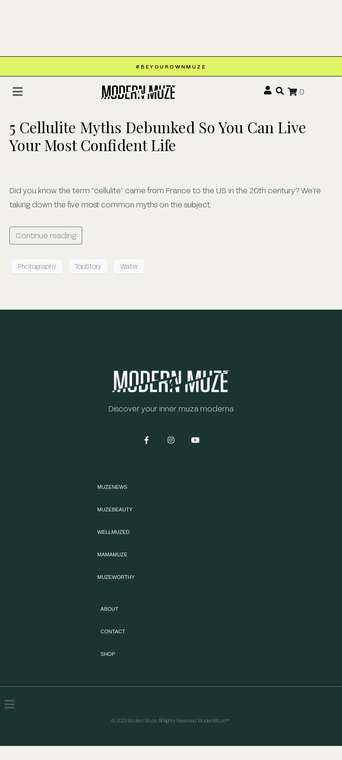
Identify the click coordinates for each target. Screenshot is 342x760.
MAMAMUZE (112, 554)
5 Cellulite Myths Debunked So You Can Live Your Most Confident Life (157, 136)
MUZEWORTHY (116, 577)
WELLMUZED (113, 532)
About (109, 609)
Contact (113, 631)
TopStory (88, 266)
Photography (37, 266)
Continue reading (46, 235)
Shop (108, 654)
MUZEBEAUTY (114, 509)
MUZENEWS (112, 487)
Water (129, 266)
